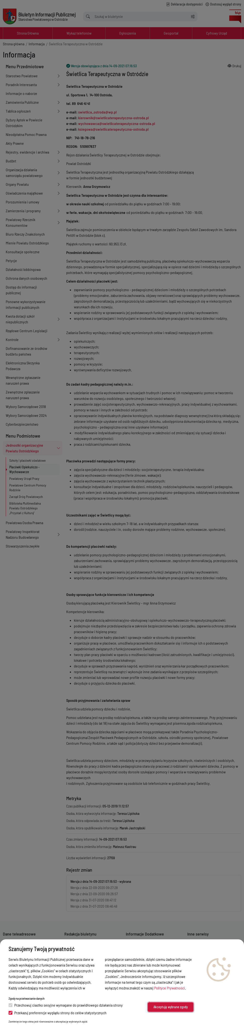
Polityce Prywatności (169, 988)
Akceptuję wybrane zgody (170, 1007)
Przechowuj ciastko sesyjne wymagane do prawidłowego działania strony (66, 1005)
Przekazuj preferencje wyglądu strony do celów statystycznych (58, 1012)
